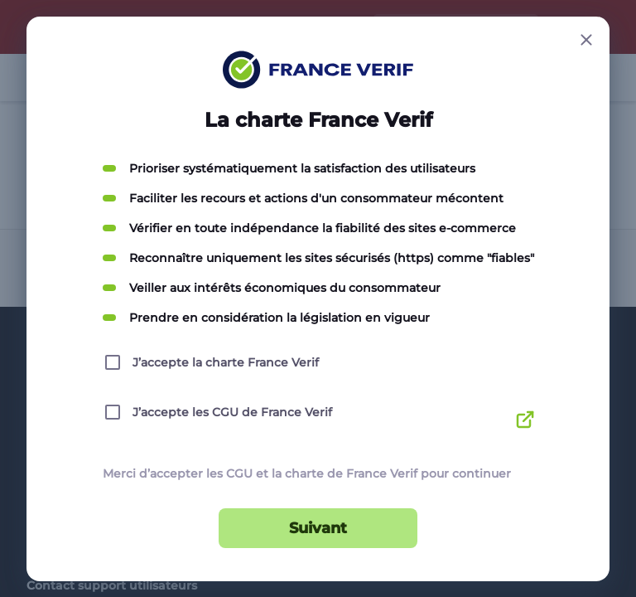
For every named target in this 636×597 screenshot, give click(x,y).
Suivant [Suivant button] (318, 528)
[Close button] (586, 40)
